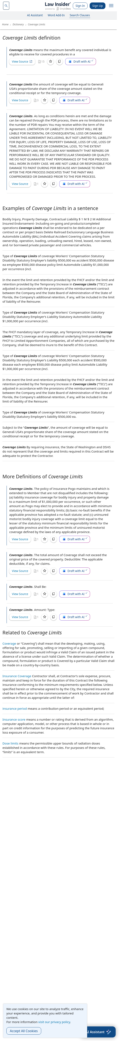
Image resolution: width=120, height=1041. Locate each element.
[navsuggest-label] (6, 6)
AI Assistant (35, 15)
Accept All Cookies (24, 1031)
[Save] (50, 61)
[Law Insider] (58, 5)
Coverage (9, 643)
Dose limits (10, 743)
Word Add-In (56, 15)
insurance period (14, 708)
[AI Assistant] (98, 1032)
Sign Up (97, 6)
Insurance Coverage (16, 676)
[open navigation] (111, 5)
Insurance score (13, 719)
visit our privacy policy (54, 1022)
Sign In (80, 6)
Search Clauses (80, 15)
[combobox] (6, 6)
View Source (22, 61)
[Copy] (59, 61)
